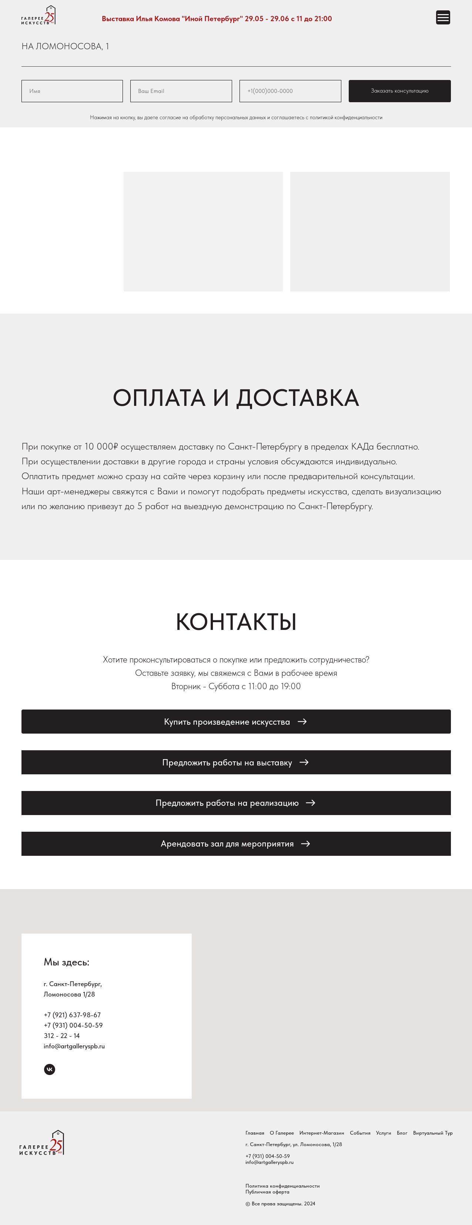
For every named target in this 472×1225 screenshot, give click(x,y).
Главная (254, 1133)
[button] (236, 722)
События (360, 1133)
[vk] (49, 1069)
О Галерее (282, 1133)
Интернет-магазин (321, 1133)
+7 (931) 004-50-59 (73, 1025)
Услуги (383, 1133)
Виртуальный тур (433, 1133)
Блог (402, 1133)
